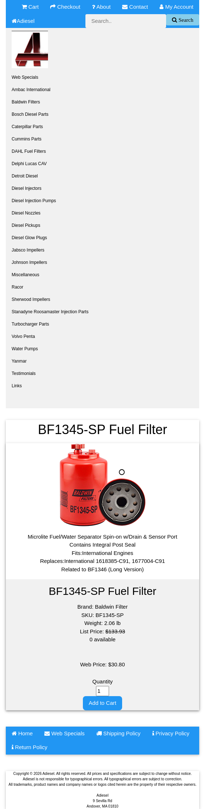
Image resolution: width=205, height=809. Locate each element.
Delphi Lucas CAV (29, 163)
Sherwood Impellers (31, 299)
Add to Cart (102, 703)
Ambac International (31, 89)
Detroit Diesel (25, 176)
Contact (135, 7)
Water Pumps (25, 348)
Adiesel (23, 21)
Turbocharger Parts (30, 324)
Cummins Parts (26, 139)
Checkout (65, 7)
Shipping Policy (118, 733)
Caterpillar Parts (27, 126)
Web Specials (25, 77)
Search (185, 20)
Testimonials (24, 373)
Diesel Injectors (26, 188)
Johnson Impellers (29, 262)
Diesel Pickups (26, 225)
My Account (176, 7)
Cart (30, 7)
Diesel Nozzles (26, 213)
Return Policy (29, 747)
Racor (17, 287)
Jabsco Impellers (28, 250)
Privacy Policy (171, 733)
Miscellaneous (25, 274)
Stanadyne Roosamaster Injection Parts (50, 311)
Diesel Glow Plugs (29, 237)
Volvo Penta (23, 336)
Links (17, 385)
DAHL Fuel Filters (29, 151)
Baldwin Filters (26, 102)
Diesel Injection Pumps (34, 200)
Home (22, 733)
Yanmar (19, 361)
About (101, 7)
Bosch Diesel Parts (30, 114)
